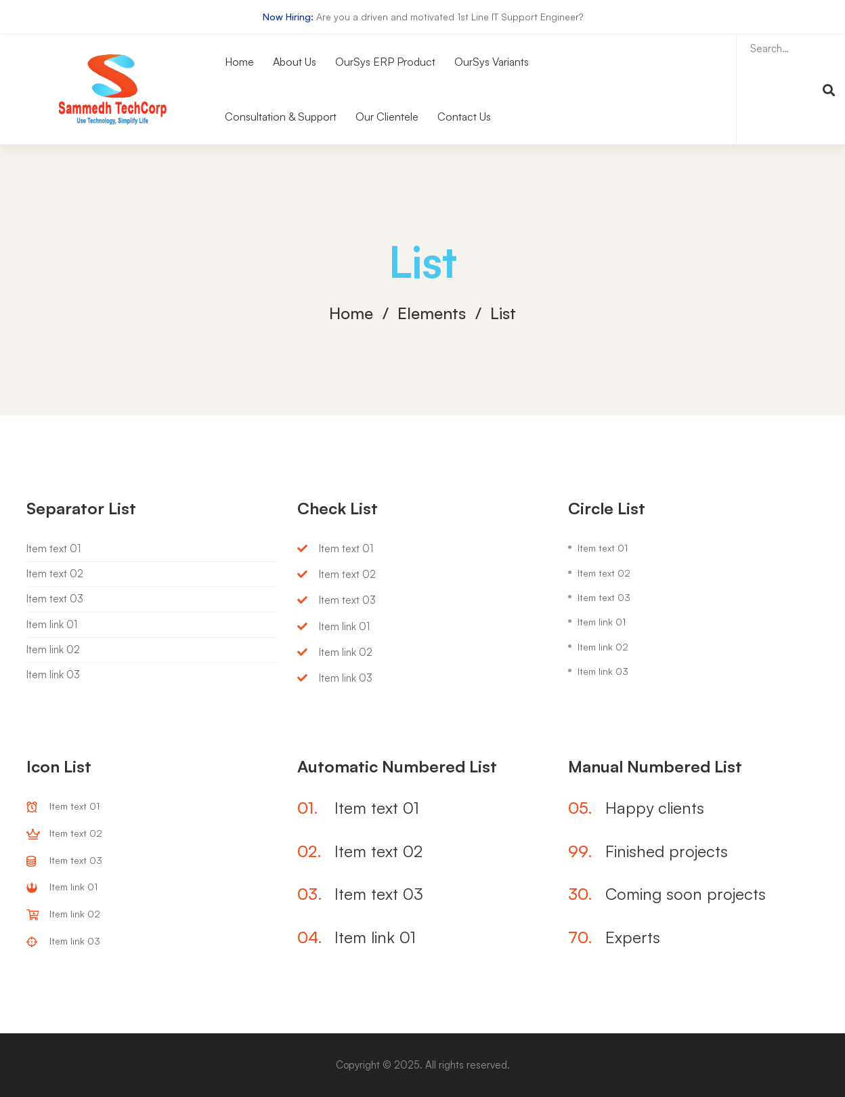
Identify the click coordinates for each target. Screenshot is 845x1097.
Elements (431, 313)
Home (351, 313)
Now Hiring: (288, 16)
